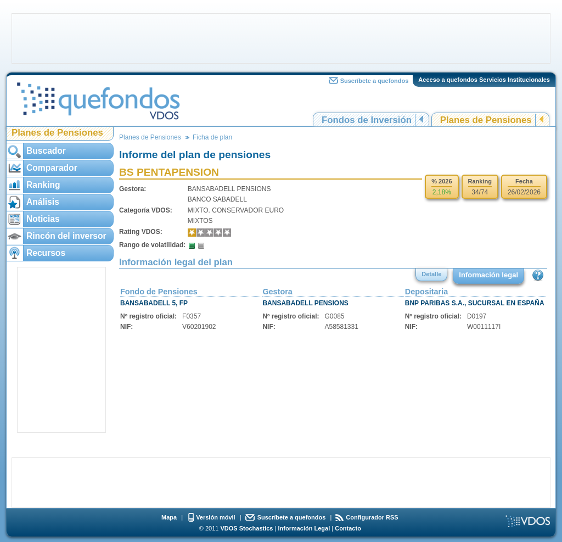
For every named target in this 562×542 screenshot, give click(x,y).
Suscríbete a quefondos (374, 80)
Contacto (348, 528)
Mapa (169, 517)
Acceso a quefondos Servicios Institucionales (484, 79)
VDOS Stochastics (247, 528)
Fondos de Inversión (367, 120)
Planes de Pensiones (486, 120)
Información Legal (304, 528)
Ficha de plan (212, 137)
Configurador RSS (372, 517)
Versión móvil (215, 517)
